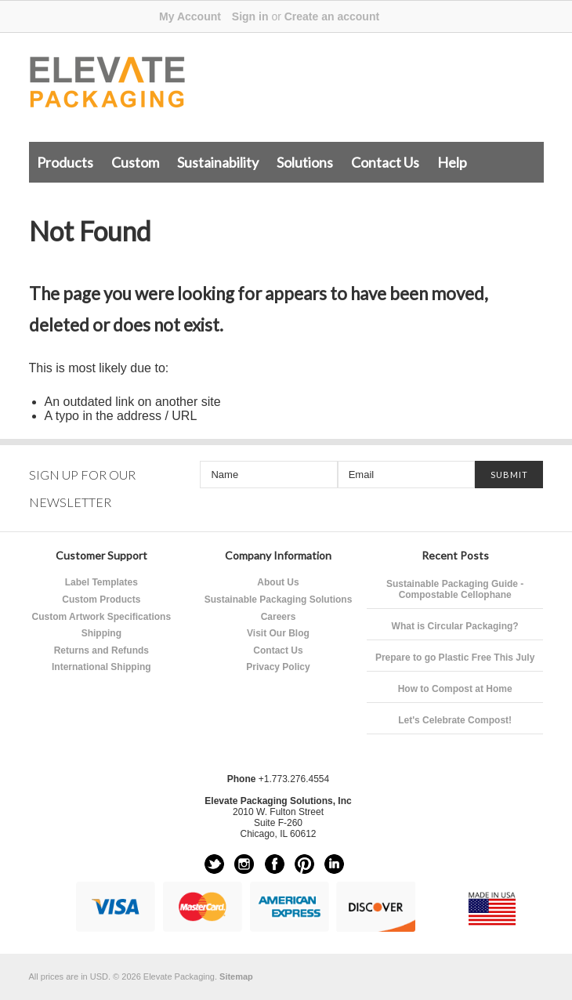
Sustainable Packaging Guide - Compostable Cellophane (454, 589)
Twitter (214, 864)
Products (65, 162)
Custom (135, 162)
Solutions (305, 162)
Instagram (244, 864)
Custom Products (101, 599)
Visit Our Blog (278, 633)
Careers (278, 616)
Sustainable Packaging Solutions (279, 599)
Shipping (101, 633)
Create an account (331, 16)
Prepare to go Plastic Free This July (454, 657)
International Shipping (101, 666)
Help (452, 162)
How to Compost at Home (455, 688)
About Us (278, 582)
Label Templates (101, 582)
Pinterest (304, 864)
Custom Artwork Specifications (102, 616)
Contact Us (385, 162)
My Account (190, 16)
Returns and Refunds (101, 650)
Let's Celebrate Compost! (455, 720)
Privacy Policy (278, 666)
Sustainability (218, 162)
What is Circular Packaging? (455, 626)
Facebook (274, 864)
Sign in (250, 16)
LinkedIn (334, 864)
